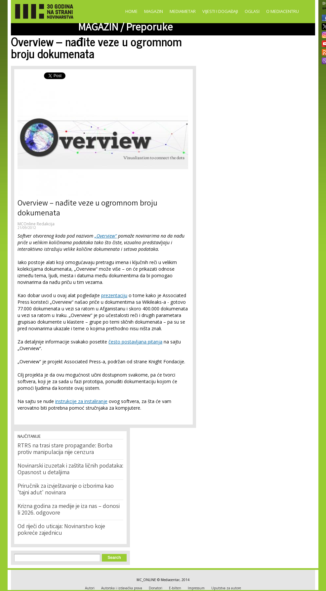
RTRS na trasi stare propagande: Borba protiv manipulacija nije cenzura (65, 449)
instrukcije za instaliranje (81, 401)
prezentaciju (114, 295)
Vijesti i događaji (220, 11)
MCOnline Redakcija (36, 224)
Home (131, 11)
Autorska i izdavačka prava (121, 588)
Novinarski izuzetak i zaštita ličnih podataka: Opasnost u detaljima (70, 469)
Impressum (196, 588)
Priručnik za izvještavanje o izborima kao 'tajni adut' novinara (66, 489)
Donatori (155, 588)
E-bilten (175, 588)
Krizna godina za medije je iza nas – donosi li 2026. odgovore (69, 510)
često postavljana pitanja (135, 342)
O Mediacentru (282, 11)
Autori (90, 588)
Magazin (153, 11)
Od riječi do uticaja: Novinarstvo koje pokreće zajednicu (61, 530)
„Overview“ (106, 236)
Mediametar (183, 11)
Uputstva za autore (226, 588)
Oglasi (252, 11)
